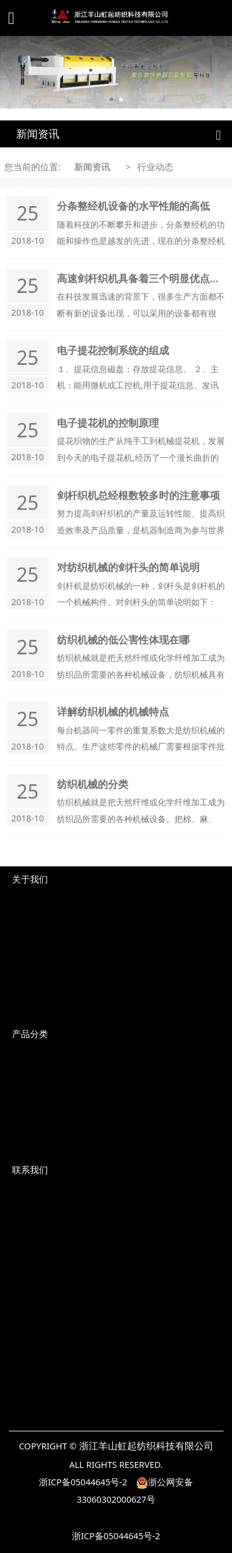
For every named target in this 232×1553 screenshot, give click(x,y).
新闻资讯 (92, 167)
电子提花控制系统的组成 (113, 350)
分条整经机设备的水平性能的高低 (133, 206)
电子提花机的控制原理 (108, 423)
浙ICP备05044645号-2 (83, 1482)
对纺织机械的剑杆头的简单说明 (128, 567)
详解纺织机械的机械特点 (113, 711)
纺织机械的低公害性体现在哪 (123, 639)
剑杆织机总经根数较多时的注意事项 (138, 495)
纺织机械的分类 (92, 784)
